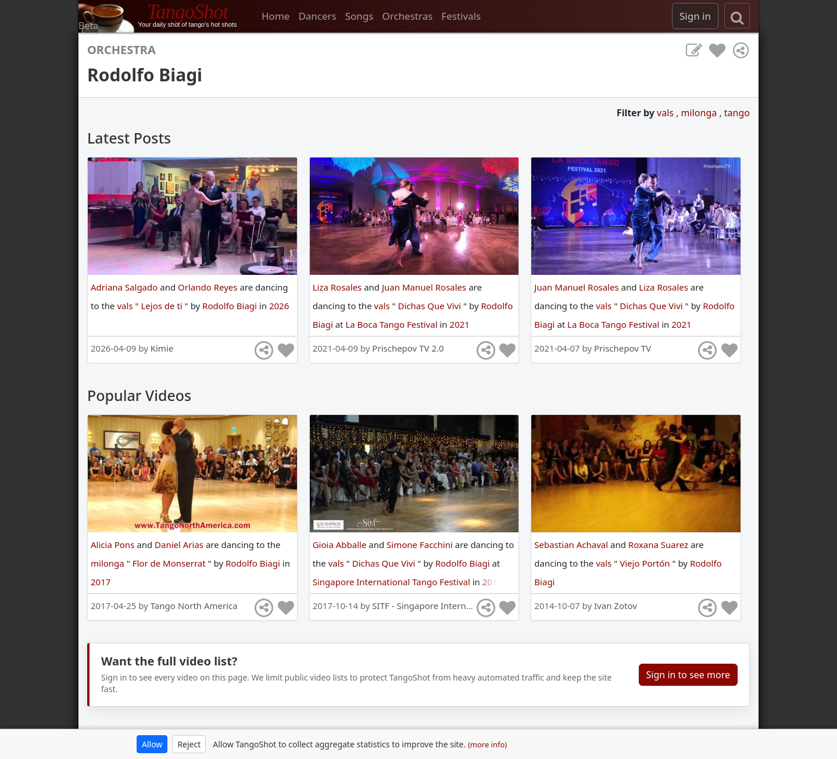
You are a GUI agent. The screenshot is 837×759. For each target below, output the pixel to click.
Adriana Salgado (125, 287)
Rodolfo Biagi (230, 306)
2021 (460, 324)
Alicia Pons (114, 544)
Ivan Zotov (615, 605)
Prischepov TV (622, 348)
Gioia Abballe (341, 544)
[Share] (740, 50)
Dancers (317, 16)
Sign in (695, 16)
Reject (189, 744)
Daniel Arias (180, 544)
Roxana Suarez (659, 544)
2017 (100, 582)
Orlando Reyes (208, 287)
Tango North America (194, 605)
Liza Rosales (338, 287)
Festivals (461, 16)
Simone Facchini (421, 544)
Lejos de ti (162, 306)
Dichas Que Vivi (430, 306)
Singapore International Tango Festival (393, 582)
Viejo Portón (646, 563)
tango (737, 112)
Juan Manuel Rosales (425, 287)
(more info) (487, 744)
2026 (279, 306)
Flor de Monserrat (170, 563)
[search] (737, 15)
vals (666, 112)
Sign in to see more (688, 674)
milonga (700, 112)
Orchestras (407, 16)
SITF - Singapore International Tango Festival (463, 605)
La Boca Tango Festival (392, 324)
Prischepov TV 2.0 (407, 348)
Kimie (162, 348)
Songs (359, 16)
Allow (152, 744)
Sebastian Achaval (572, 544)
